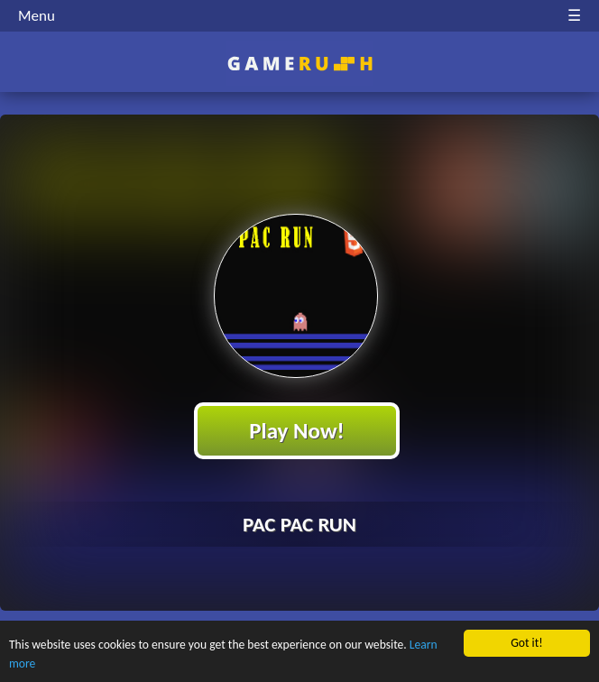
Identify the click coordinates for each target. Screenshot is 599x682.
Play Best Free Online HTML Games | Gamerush (299, 63)
